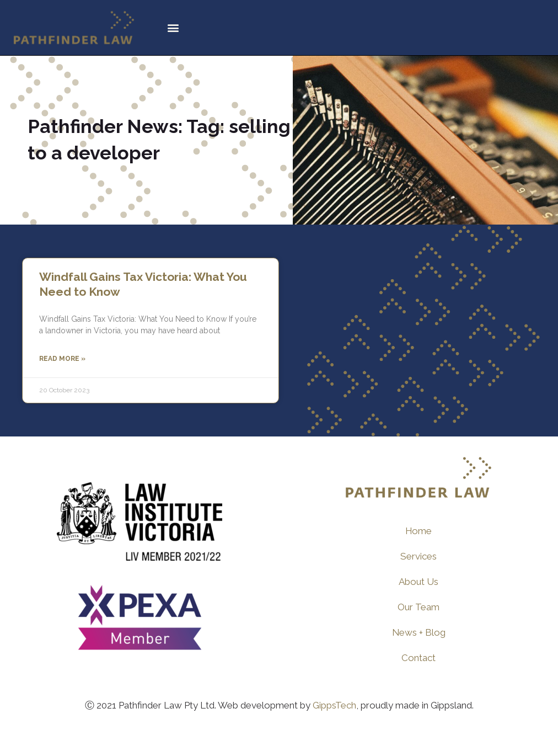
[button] (173, 28)
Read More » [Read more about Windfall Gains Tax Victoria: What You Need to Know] (62, 359)
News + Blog (418, 632)
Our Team (418, 606)
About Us (418, 581)
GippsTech (334, 705)
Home (418, 530)
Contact (418, 657)
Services (418, 556)
